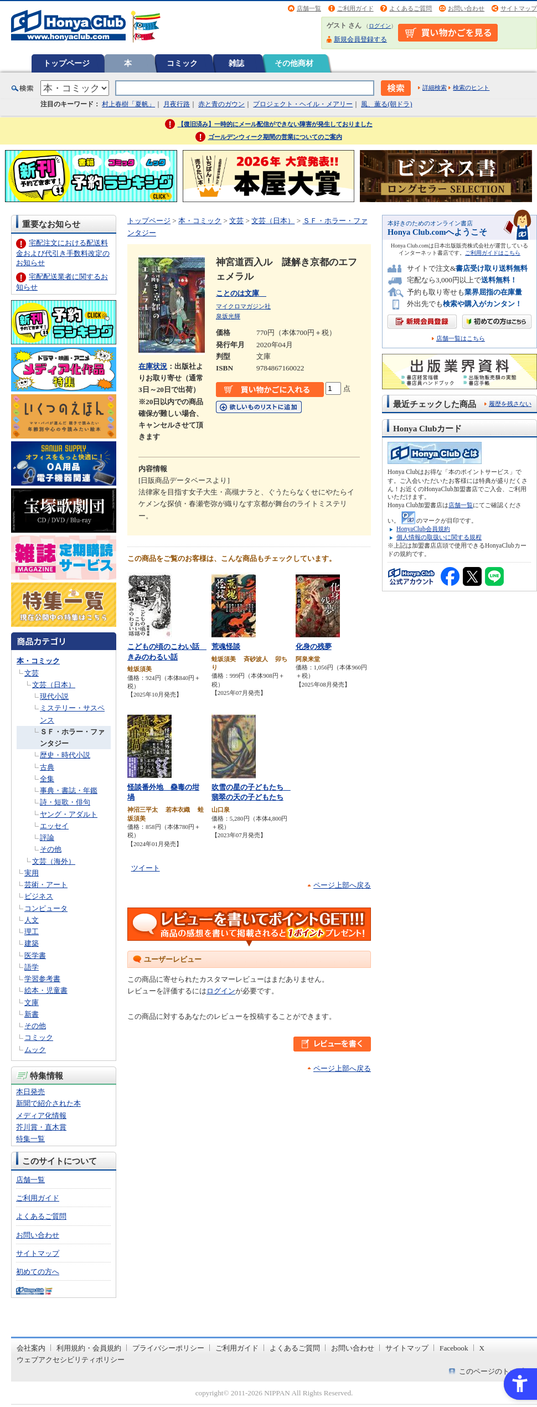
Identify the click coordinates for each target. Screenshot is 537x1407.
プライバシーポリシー (168, 1348)
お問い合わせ (466, 8)
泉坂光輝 (228, 316)
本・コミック (38, 661)
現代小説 (54, 696)
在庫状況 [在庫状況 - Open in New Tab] (152, 366)
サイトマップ (518, 8)
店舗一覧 (309, 8)
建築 (31, 943)
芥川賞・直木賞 (41, 1127)
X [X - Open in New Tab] (482, 1348)
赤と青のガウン (221, 104)
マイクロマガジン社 (243, 306)
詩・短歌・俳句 (65, 802)
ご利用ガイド (355, 8)
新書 (31, 1014)
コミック (182, 63)
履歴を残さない (510, 403)
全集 (47, 779)
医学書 (35, 955)
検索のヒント (471, 87)
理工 (31, 931)
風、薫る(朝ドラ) (386, 104)
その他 (50, 849)
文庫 (31, 1002)
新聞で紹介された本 (48, 1103)
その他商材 (294, 63)
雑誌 (236, 63)
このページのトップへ (495, 1371)
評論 (47, 837)
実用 (31, 873)
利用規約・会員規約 (88, 1348)
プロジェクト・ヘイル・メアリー (303, 104)
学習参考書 (42, 979)
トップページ (66, 63)
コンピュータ (46, 908)
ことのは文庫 (241, 293)
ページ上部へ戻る (342, 885)
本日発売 (30, 1092)
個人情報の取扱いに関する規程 (439, 537)
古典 (47, 767)
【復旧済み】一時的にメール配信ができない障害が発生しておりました (275, 124)
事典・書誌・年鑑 (68, 790)
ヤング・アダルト (68, 814)
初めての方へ (37, 1271)
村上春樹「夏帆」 (128, 104)
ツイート (145, 868)
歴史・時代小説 (65, 755)
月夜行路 (176, 104)
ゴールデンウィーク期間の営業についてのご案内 (275, 136)
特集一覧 (30, 1139)
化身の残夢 (314, 646)
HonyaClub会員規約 (423, 528)
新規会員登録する (360, 39)
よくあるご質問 (410, 8)
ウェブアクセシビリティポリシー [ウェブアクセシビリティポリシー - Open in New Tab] (71, 1360)
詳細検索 (434, 87)
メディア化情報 (41, 1115)
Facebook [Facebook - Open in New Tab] (454, 1348)
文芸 (31, 673)
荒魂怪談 (225, 646)
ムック (35, 1049)
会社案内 (31, 1348)
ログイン (380, 26)
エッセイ (54, 826)
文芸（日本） (53, 685)
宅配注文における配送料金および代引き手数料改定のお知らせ (63, 253)
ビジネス (38, 896)
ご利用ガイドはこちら (492, 253)
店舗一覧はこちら (460, 339)
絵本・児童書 (46, 990)
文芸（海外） (53, 861)
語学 (31, 967)
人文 (31, 920)
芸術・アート (46, 884)
